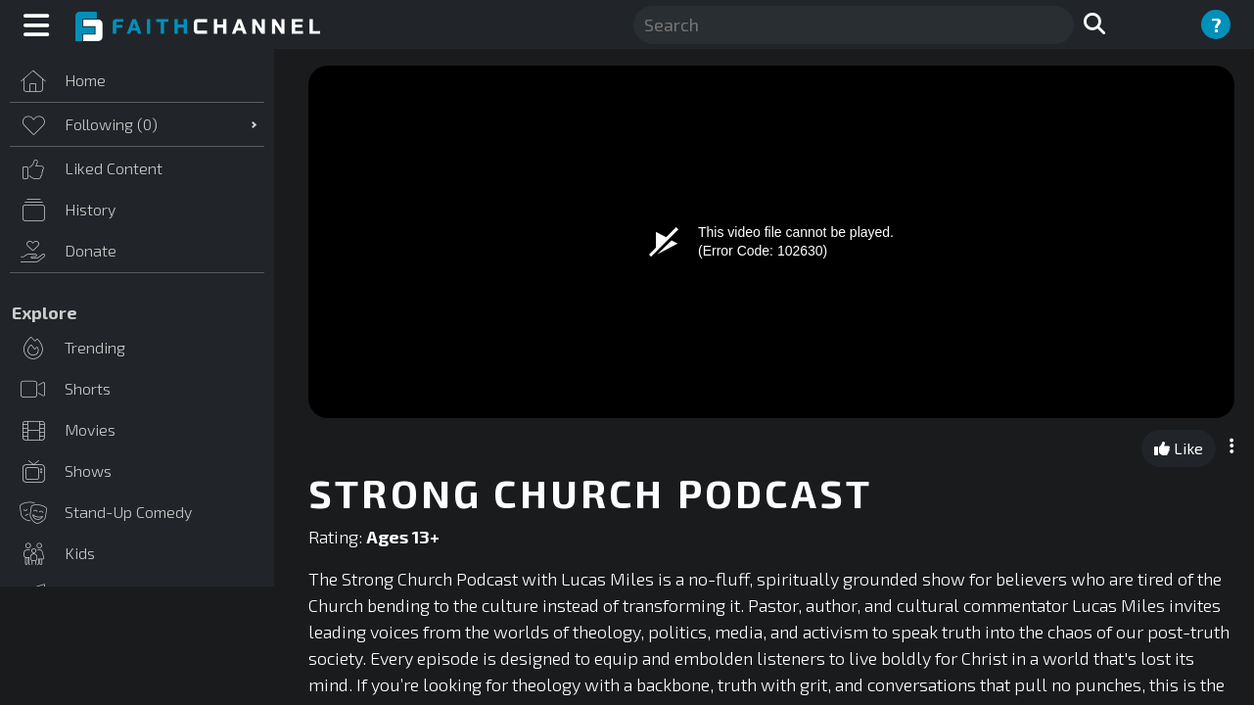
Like (1178, 448)
